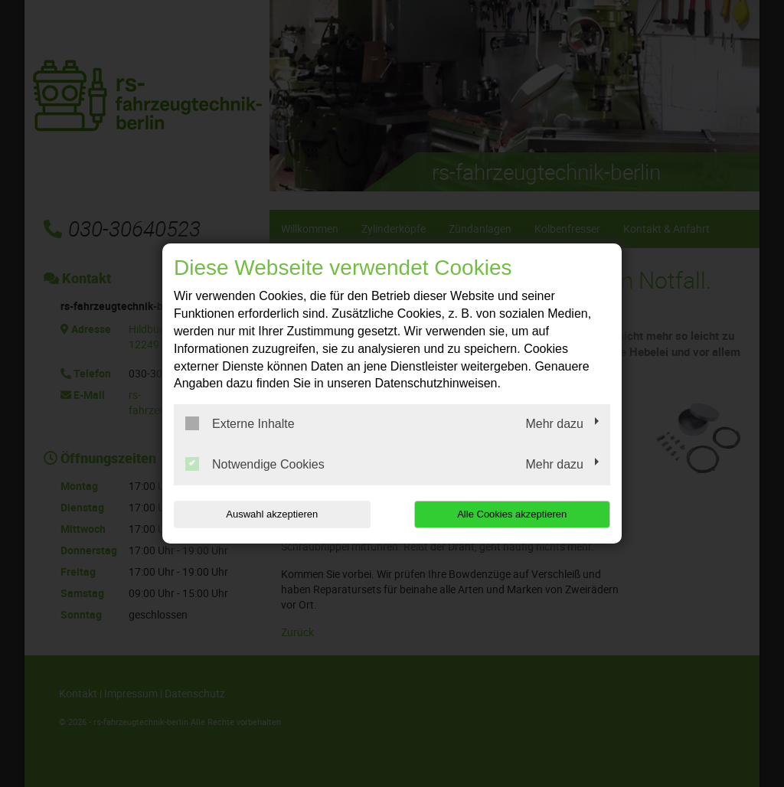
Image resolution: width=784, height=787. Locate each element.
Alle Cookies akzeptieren (512, 514)
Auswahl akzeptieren (272, 514)
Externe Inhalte (240, 423)
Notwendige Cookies (255, 464)
